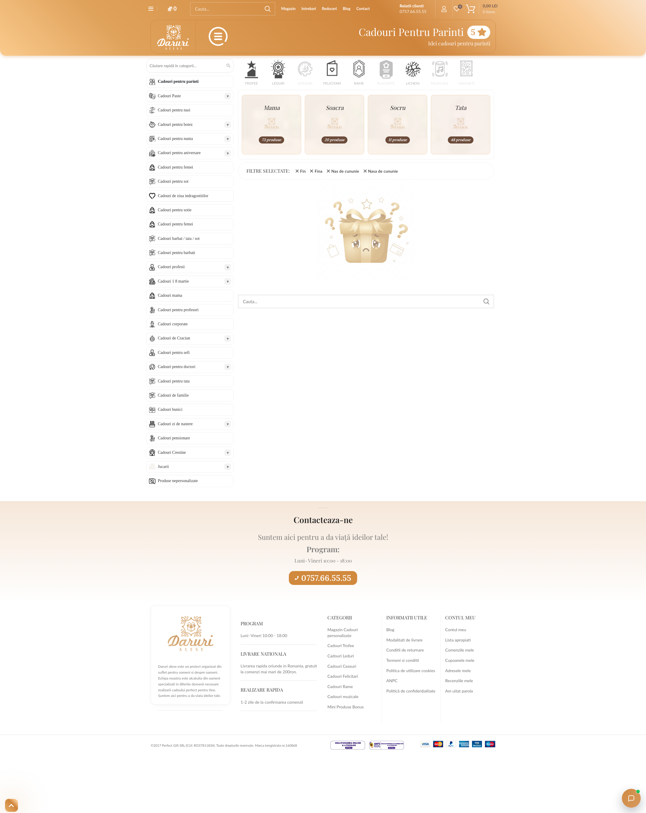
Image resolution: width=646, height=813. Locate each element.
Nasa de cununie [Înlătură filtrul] (383, 171)
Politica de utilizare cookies (410, 670)
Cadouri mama (170, 295)
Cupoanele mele (459, 660)
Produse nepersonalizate (178, 481)
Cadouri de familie (173, 395)
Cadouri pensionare (174, 438)
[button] (251, 74)
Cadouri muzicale (342, 696)
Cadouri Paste (169, 96)
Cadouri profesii (171, 267)
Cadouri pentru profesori (178, 310)
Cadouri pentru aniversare (179, 153)
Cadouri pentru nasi (174, 110)
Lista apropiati (458, 639)
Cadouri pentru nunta (175, 138)
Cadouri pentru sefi (174, 352)
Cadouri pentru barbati (176, 252)
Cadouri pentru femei (175, 167)
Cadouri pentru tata (174, 381)
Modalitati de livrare (404, 639)
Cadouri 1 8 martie (173, 281)
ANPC (391, 680)
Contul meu (455, 629)
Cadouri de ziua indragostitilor (183, 196)
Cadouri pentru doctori (177, 367)
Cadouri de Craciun (174, 338)
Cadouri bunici (170, 409)
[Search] (232, 9)
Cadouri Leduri (340, 655)
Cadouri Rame (340, 686)
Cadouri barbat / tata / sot (179, 238)
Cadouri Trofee (340, 645)
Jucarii (163, 466)
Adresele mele (458, 670)
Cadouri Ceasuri (341, 666)
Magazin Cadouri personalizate (342, 632)
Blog (390, 629)
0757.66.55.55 (323, 578)
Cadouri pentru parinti (178, 81)
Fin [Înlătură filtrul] (303, 171)
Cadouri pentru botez (175, 124)
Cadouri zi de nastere (175, 424)
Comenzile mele (459, 649)
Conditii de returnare (405, 649)
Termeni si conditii (402, 660)
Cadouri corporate (173, 324)
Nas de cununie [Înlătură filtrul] (345, 171)
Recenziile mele (459, 680)
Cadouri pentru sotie (174, 210)
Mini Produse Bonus (345, 706)
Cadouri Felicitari (342, 676)
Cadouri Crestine (172, 452)
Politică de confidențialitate (410, 690)
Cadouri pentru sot (173, 181)
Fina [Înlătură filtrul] (318, 171)
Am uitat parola (459, 690)
